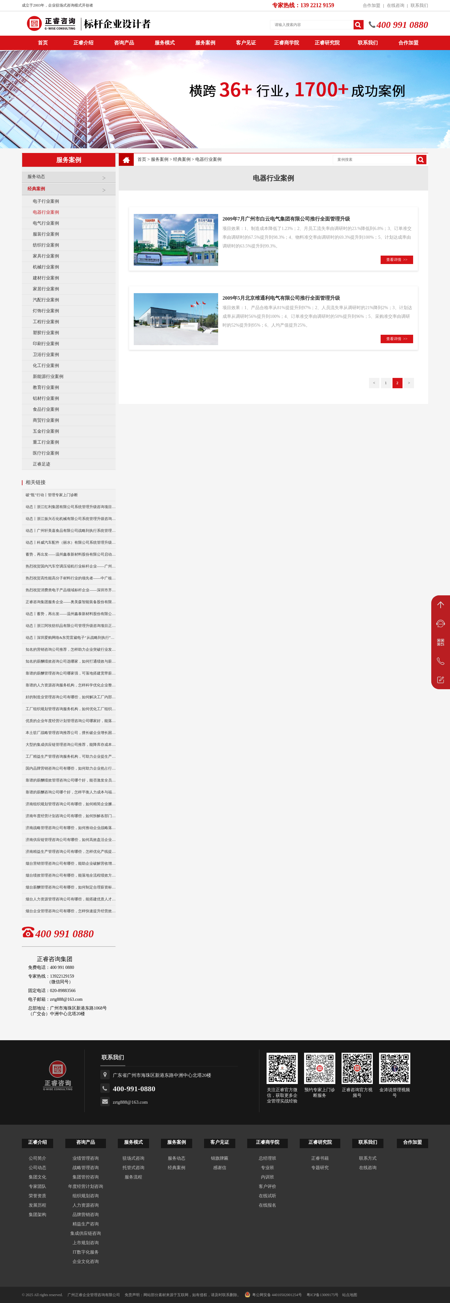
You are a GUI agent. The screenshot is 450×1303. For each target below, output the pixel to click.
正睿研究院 (327, 42)
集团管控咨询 (85, 1177)
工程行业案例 (46, 321)
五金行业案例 (46, 431)
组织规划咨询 (85, 1196)
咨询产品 (124, 42)
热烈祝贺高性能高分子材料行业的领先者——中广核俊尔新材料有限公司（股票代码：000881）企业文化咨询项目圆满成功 (71, 578)
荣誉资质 (37, 1196)
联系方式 (368, 1158)
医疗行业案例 (46, 453)
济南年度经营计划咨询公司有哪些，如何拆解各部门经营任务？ (71, 816)
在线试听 (267, 1196)
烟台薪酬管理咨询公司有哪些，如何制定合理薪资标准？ (71, 887)
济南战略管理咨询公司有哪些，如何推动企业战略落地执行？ (71, 828)
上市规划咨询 (85, 1242)
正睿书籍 (320, 1158)
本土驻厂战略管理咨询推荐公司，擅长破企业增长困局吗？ (71, 732)
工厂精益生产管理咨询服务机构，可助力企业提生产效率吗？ (71, 756)
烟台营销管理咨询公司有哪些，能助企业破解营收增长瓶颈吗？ (71, 863)
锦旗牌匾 (219, 1158)
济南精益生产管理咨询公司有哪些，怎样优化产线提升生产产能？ (71, 851)
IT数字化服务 (85, 1252)
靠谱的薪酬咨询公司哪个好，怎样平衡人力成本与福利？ (71, 792)
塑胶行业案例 (46, 332)
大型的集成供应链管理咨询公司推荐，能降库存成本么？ (71, 744)
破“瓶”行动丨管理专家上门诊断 (52, 495)
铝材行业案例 (46, 398)
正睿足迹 (41, 464)
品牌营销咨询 (85, 1214)
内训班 (267, 1177)
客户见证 (246, 42)
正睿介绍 (37, 1142)
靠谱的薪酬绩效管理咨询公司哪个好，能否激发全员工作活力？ (71, 780)
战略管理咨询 (85, 1167)
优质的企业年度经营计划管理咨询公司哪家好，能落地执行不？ (71, 721)
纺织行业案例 (46, 245)
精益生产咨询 (85, 1224)
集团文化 (37, 1177)
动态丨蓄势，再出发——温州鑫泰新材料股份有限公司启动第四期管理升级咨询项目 (71, 614)
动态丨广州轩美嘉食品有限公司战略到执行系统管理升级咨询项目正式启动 (71, 530)
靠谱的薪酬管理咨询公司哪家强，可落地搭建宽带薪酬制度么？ (71, 673)
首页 (142, 159)
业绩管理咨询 (85, 1158)
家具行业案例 (46, 256)
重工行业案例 (46, 442)
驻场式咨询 (133, 1158)
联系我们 (419, 5)
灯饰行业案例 (46, 310)
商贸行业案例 (46, 420)
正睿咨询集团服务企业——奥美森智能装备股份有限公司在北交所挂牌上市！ (71, 602)
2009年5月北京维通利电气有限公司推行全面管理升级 (281, 298)
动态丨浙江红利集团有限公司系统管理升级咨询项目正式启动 (71, 507)
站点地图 (349, 1295)
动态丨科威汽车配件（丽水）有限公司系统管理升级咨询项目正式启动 (71, 542)
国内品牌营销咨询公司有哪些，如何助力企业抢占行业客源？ (71, 768)
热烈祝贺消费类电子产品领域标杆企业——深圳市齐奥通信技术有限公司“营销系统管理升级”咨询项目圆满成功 (71, 590)
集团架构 (37, 1214)
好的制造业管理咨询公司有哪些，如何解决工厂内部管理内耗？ (71, 697)
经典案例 (70, 191)
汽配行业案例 (46, 300)
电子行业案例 (46, 201)
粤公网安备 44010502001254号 (273, 1294)
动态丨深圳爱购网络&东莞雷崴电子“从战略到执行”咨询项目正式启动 (71, 637)
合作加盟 (371, 5)
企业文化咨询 (85, 1261)
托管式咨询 (133, 1167)
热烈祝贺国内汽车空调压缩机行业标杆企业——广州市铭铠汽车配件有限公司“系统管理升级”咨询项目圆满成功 (71, 566)
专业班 (267, 1167)
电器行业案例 (46, 212)
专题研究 (320, 1167)
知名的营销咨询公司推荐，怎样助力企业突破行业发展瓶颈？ (71, 649)
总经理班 (267, 1158)
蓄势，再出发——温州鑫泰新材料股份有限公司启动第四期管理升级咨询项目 (71, 554)
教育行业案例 (46, 387)
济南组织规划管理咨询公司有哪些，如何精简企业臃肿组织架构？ (71, 804)
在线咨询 (395, 5)
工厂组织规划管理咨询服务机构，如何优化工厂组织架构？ (71, 709)
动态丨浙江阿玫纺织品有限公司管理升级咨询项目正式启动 (71, 626)
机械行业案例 (46, 267)
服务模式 (165, 42)
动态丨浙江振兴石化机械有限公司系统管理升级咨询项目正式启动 (71, 519)
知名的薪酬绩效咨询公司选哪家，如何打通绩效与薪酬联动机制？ (71, 661)
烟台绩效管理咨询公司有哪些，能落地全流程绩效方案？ (71, 875)
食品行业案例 (46, 409)
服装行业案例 (46, 234)
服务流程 (133, 1177)
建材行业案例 (46, 278)
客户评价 (267, 1186)
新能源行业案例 (48, 376)
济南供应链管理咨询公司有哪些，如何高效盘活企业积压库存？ (71, 839)
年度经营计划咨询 (85, 1186)
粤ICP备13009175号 (323, 1295)
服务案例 (205, 42)
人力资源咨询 (85, 1205)
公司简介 (37, 1158)
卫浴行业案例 (46, 354)
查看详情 (397, 259)
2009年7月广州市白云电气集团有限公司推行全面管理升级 (286, 218)
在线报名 (267, 1205)
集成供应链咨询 (85, 1233)
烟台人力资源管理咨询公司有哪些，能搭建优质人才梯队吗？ (71, 899)
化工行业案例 (46, 365)
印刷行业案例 (46, 343)
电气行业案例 (46, 223)
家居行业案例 (46, 289)
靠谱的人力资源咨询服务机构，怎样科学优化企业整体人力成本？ (71, 685)
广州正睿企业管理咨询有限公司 (94, 1295)
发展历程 (37, 1205)
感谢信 (219, 1167)
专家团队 (37, 1186)
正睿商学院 (286, 42)
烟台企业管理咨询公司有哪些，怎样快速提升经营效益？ (71, 911)
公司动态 (37, 1167)
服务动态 (70, 179)
